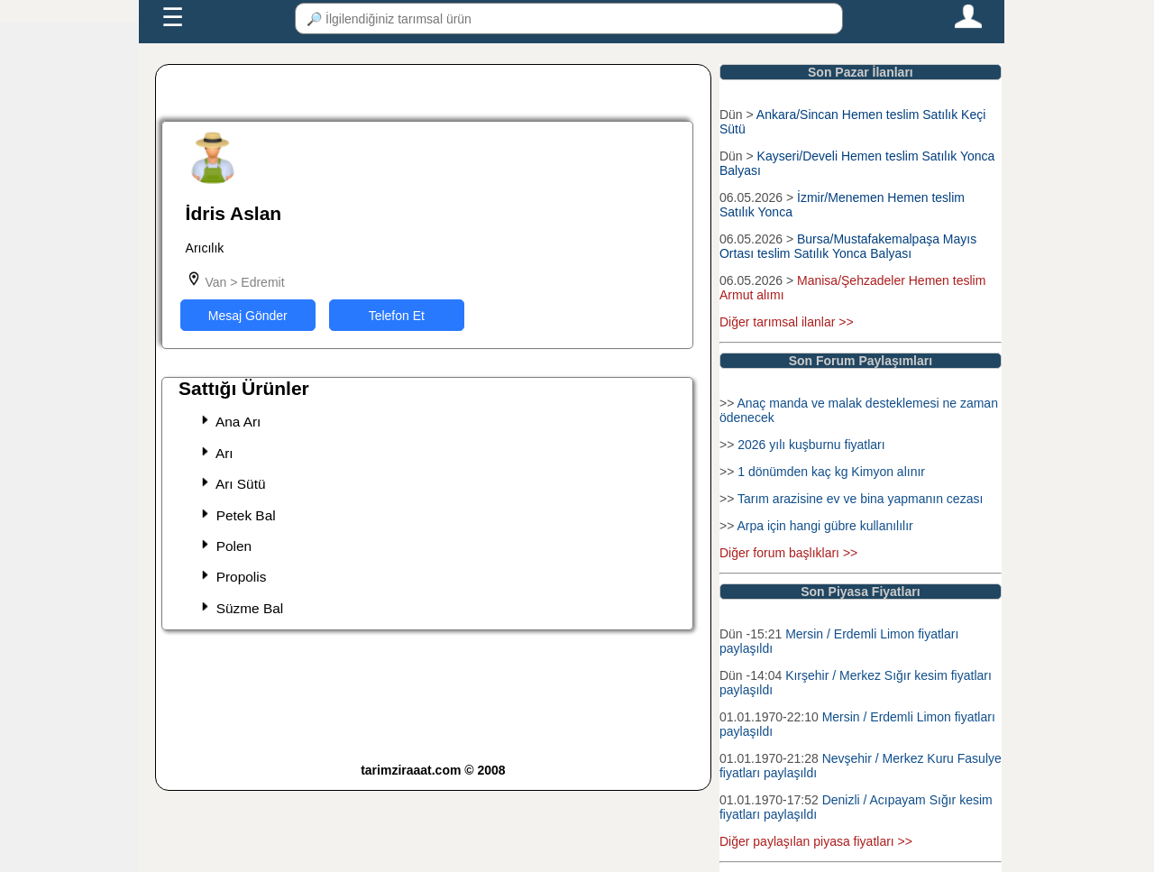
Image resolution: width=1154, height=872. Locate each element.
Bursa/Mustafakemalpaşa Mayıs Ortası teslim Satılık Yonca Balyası (847, 246)
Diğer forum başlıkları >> (788, 553)
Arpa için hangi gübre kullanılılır (824, 526)
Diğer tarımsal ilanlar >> (786, 322)
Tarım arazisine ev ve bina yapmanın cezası (860, 498)
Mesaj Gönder (248, 315)
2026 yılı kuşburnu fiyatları (810, 444)
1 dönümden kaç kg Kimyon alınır (831, 471)
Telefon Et (397, 315)
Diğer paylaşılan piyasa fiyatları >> (815, 841)
